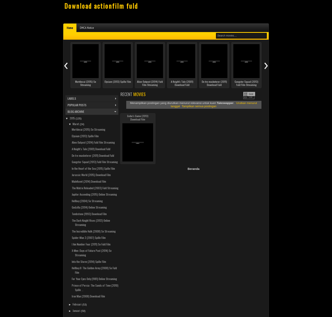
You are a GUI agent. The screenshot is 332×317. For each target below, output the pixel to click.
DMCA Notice (87, 28)
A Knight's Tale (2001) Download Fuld (182, 83)
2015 (73, 118)
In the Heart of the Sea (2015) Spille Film (93, 168)
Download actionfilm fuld (101, 6)
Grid (251, 94)
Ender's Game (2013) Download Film (137, 117)
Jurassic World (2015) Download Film (91, 175)
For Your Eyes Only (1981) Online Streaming (94, 279)
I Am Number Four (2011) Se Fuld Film (91, 244)
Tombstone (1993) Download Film (89, 214)
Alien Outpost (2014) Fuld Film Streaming (150, 83)
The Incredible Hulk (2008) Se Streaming (94, 231)
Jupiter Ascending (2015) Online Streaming (94, 194)
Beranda (193, 169)
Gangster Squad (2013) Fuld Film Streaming (246, 83)
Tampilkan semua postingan (199, 106)
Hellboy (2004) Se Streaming (87, 201)
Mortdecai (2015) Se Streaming (85, 83)
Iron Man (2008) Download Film (88, 296)
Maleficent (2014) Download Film (89, 181)
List (250, 97)
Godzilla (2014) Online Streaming (89, 207)
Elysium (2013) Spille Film (118, 81)
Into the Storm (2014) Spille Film (89, 261)
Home (70, 28)
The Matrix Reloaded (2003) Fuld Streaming (95, 188)
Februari (77, 304)
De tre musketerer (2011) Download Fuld (214, 83)
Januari (77, 311)
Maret (76, 124)
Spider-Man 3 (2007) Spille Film (89, 238)
